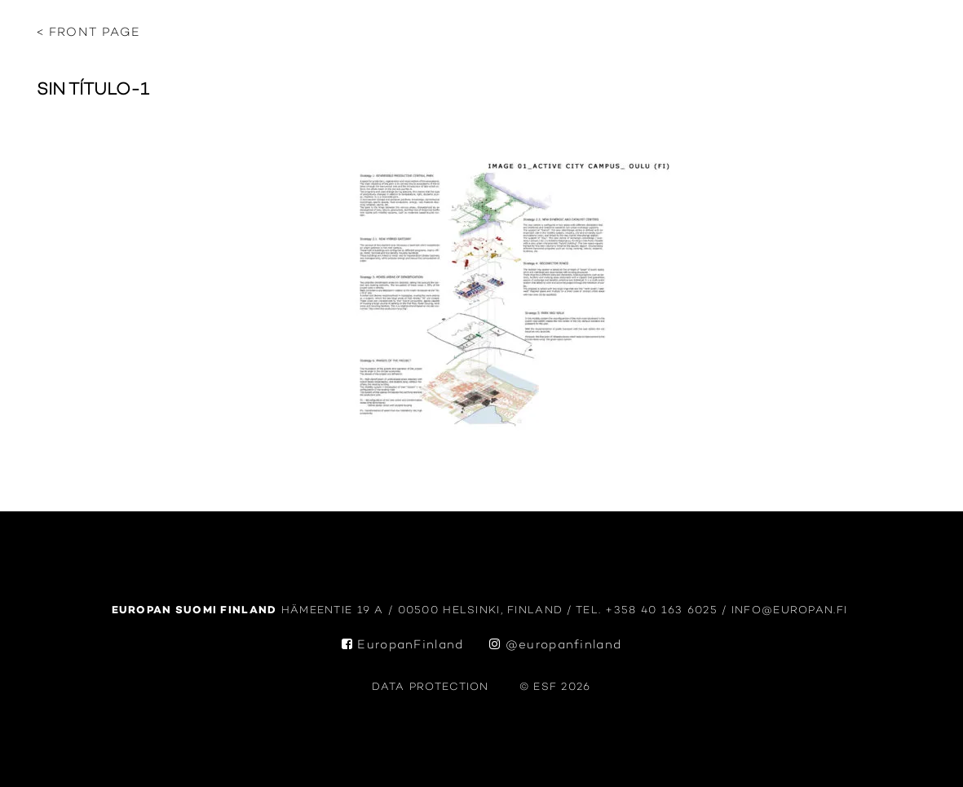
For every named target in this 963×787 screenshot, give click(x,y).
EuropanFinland (403, 645)
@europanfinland (555, 645)
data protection (430, 687)
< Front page (88, 33)
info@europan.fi (791, 610)
